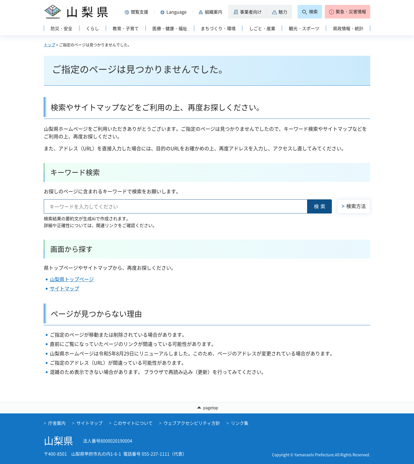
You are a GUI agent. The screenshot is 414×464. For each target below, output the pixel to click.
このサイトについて (133, 423)
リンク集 (239, 423)
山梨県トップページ (72, 279)
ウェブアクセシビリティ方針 (191, 423)
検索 (320, 206)
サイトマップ (64, 288)
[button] (137, 11)
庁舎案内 (57, 423)
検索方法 (356, 206)
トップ (49, 44)
